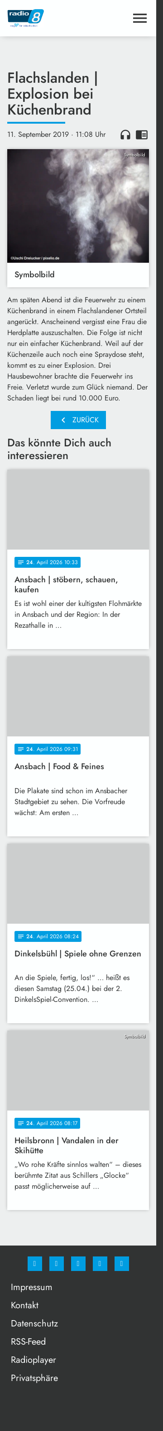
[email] (122, 1263)
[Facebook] (35, 1263)
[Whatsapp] (78, 1263)
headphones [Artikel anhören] (125, 134)
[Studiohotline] (100, 1263)
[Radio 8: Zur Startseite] (42, 18)
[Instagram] (56, 1263)
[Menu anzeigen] (140, 18)
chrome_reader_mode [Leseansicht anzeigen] (141, 134)
